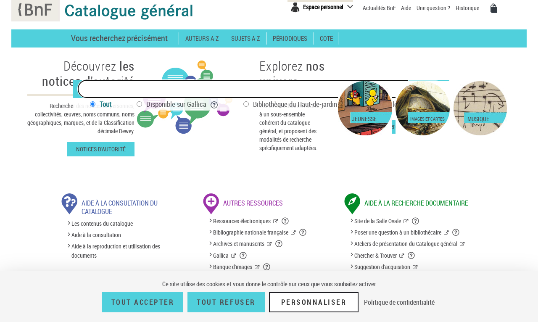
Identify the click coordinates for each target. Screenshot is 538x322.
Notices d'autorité (101, 149)
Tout (105, 104)
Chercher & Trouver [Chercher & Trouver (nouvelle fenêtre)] (375, 255)
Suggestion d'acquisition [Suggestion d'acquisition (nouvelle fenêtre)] (382, 267)
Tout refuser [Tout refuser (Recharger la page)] (226, 302)
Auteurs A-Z (202, 38)
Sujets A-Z (245, 38)
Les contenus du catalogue (102, 223)
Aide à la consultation (96, 235)
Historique (468, 8)
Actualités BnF (380, 8)
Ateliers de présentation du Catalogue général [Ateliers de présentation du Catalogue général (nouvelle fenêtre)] (405, 244)
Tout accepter (142, 302)
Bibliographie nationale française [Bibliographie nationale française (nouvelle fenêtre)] (250, 232)
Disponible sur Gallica (182, 104)
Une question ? (433, 8)
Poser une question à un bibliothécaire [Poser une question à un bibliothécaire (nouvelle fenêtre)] (397, 232)
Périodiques (290, 38)
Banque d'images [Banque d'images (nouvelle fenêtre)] (232, 267)
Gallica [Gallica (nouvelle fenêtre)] (221, 255)
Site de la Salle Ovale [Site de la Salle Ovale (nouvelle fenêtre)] (377, 221)
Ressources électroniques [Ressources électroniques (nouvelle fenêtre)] (242, 221)
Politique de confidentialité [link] (399, 302)
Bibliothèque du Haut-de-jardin (301, 104)
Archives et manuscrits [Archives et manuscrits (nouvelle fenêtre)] (238, 244)
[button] (285, 221)
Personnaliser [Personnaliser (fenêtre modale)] (314, 302)
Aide (406, 8)
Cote (326, 38)
